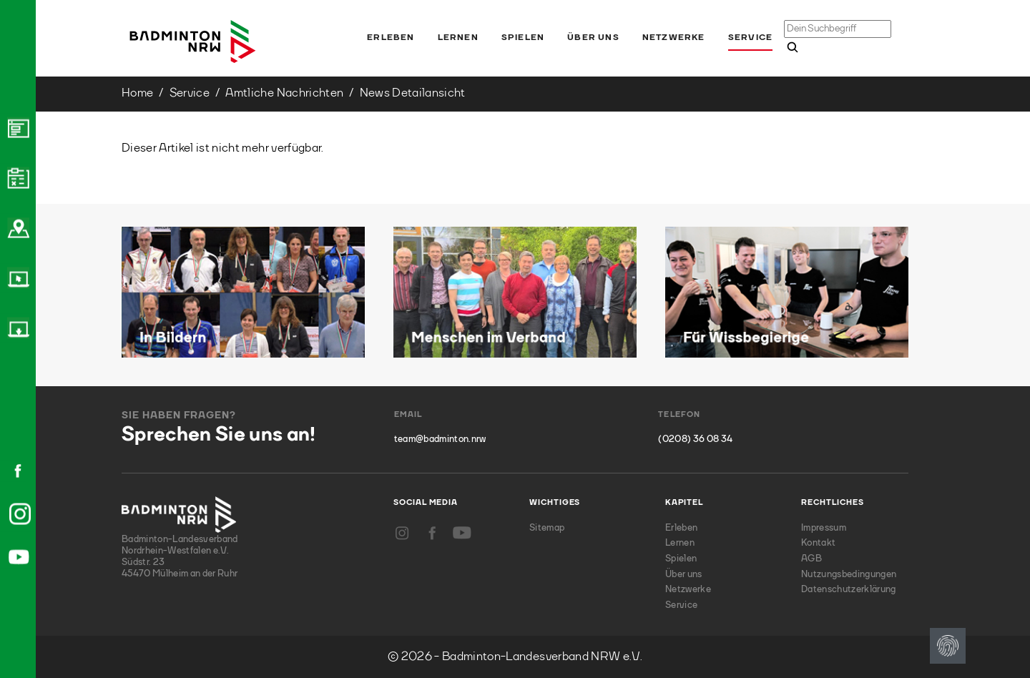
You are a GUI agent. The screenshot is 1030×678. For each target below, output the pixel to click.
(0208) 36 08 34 (695, 439)
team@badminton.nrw (440, 439)
